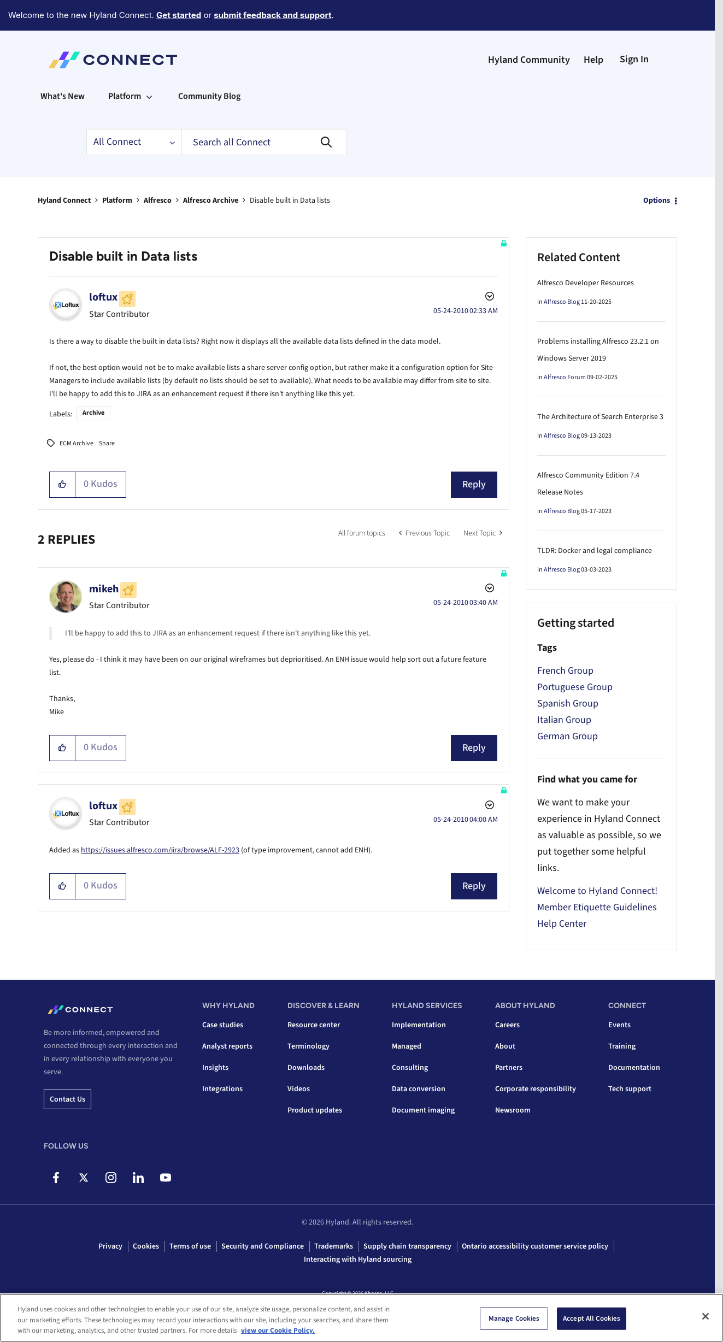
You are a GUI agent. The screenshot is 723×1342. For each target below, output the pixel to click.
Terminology (308, 1046)
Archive (93, 412)
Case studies (222, 1025)
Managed (406, 1046)
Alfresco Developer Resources (585, 283)
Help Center (561, 924)
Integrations (222, 1089)
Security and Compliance (262, 1246)
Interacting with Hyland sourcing (358, 1259)
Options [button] (656, 200)
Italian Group (564, 720)
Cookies (146, 1246)
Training (622, 1046)
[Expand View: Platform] (149, 96)
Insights (215, 1067)
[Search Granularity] (133, 142)
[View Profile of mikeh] (104, 589)
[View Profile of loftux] (103, 297)
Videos (298, 1089)
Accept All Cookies (591, 1318)
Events (619, 1025)
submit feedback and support (272, 15)
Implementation (419, 1025)
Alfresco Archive (210, 200)
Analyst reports (227, 1046)
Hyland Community (529, 60)
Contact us (67, 1099)
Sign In (634, 59)
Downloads (306, 1067)
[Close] (705, 1316)
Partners (508, 1067)
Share (107, 443)
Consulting (410, 1067)
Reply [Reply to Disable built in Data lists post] (474, 484)
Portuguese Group (575, 687)
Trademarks (333, 1246)
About (505, 1046)
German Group (567, 736)
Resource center (313, 1025)
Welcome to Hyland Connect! (597, 891)
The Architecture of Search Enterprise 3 (600, 416)
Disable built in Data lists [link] (290, 200)
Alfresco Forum (565, 377)
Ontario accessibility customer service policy (535, 1246)
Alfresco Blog (562, 302)
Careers (507, 1025)
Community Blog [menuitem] (209, 96)
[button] (62, 484)
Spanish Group (567, 703)
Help (593, 60)
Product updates (314, 1110)
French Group (565, 671)
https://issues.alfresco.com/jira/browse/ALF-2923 (160, 850)
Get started (178, 15)
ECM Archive (76, 443)
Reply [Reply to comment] (474, 748)
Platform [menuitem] (124, 96)
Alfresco (158, 200)
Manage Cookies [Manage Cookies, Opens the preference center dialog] (514, 1318)
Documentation (634, 1067)
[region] (361, 1317)
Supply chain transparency (407, 1246)
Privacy (110, 1246)
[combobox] (264, 142)
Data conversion (418, 1089)
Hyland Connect (64, 200)
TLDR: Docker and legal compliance (594, 550)
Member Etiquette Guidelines (597, 907)
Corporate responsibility (535, 1089)
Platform (117, 200)
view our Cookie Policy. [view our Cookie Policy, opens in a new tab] (278, 1330)
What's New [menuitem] (62, 96)
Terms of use (190, 1246)
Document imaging (423, 1110)
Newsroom (513, 1110)
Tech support (629, 1089)
